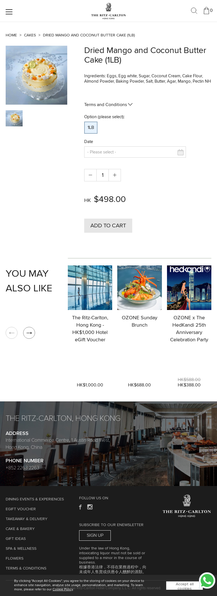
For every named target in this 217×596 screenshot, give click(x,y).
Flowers (14, 558)
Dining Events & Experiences (35, 499)
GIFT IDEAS (16, 539)
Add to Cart (108, 225)
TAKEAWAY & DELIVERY (26, 519)
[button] (29, 333)
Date (88, 142)
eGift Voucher (21, 509)
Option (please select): (104, 117)
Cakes (30, 35)
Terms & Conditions (26, 568)
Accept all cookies (185, 586)
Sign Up (95, 535)
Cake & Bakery (20, 529)
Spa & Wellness (21, 549)
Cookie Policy (63, 589)
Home (11, 35)
